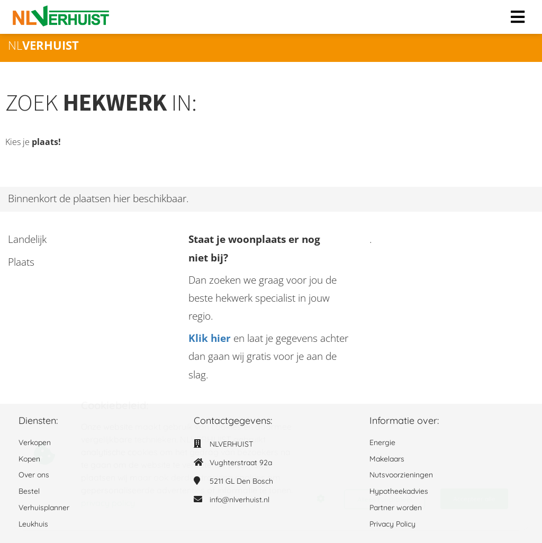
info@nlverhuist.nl (239, 499)
